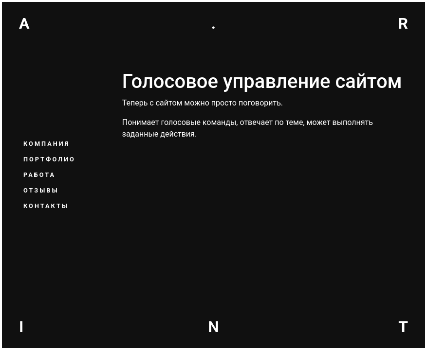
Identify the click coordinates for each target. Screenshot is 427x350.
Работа (39, 174)
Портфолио (49, 159)
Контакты (46, 206)
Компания (46, 143)
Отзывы (41, 190)
